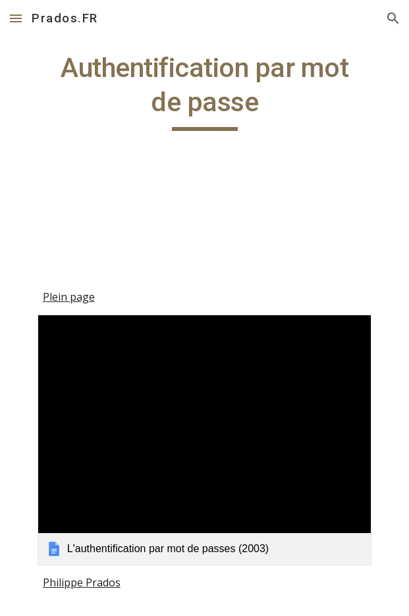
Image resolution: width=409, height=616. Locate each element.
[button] (16, 18)
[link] (204, 440)
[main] (204, 90)
